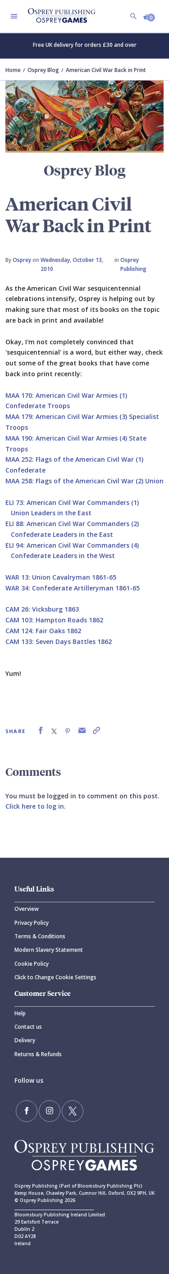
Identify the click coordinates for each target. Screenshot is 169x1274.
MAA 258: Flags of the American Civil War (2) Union (84, 481)
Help (20, 1013)
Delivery (24, 1040)
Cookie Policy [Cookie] (31, 964)
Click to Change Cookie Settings (55, 977)
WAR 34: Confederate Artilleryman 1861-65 (72, 588)
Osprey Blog (43, 70)
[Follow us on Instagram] (49, 1111)
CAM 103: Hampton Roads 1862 (54, 620)
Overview (26, 909)
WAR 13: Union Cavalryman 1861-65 (60, 577)
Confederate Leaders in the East (62, 534)
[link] (40, 731)
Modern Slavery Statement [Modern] (48, 950)
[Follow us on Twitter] (72, 1111)
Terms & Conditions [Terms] (39, 936)
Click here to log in (34, 806)
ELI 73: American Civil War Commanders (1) (72, 502)
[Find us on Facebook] (26, 1111)
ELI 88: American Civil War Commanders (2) (72, 523)
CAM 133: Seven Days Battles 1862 (58, 641)
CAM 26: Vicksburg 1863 (42, 609)
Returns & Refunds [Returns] (38, 1054)
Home (13, 70)
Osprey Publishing (133, 264)
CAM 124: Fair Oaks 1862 (43, 630)
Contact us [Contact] (28, 1027)
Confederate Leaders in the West (63, 555)
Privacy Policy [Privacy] (31, 923)
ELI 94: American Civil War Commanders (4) (72, 545)
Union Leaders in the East (51, 513)
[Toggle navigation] (14, 16)
